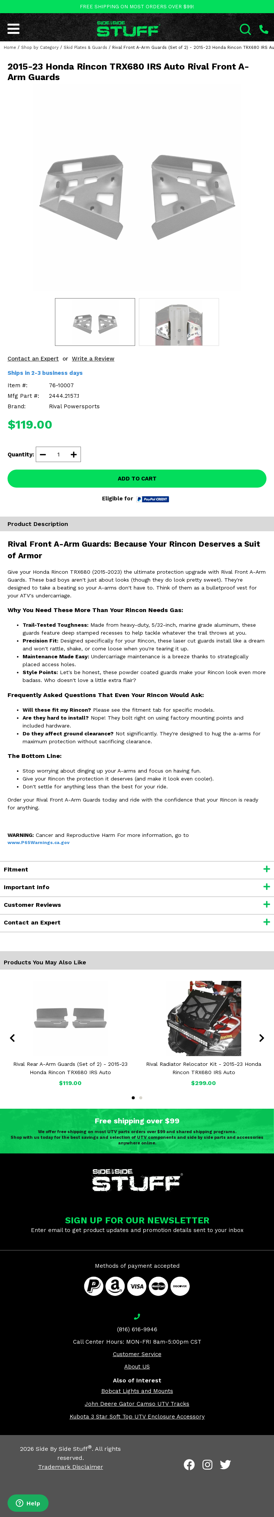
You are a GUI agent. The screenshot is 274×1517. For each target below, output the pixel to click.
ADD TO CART (137, 478)
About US (137, 1366)
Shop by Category (40, 47)
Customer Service (137, 1354)
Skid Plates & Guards (85, 47)
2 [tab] (140, 1097)
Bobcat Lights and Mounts (137, 1391)
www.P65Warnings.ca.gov (39, 842)
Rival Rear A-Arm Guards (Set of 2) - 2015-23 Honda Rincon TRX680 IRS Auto (70, 1068)
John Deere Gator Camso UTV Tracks (137, 1403)
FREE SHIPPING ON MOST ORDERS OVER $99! (137, 6)
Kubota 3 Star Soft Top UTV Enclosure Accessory (137, 1416)
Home (10, 47)
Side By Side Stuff (64, 1448)
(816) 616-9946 (137, 1329)
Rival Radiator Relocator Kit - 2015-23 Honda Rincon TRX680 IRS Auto (203, 1068)
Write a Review (93, 358)
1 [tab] (133, 1097)
